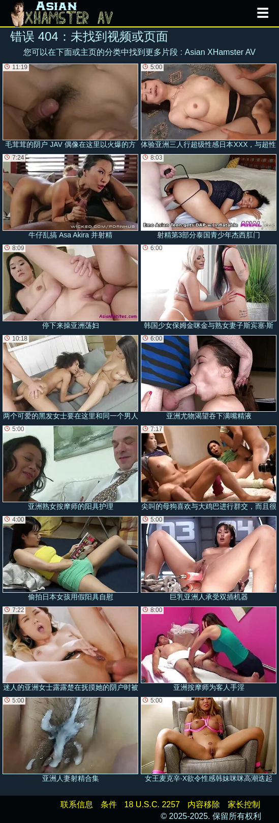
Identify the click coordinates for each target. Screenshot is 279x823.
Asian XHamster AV (220, 52)
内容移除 (204, 804)
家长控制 (244, 804)
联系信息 (76, 804)
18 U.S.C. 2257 (152, 804)
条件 (109, 804)
